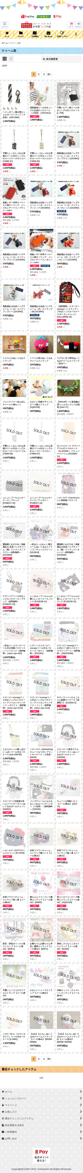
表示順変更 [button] (50, 59)
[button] (4, 24)
